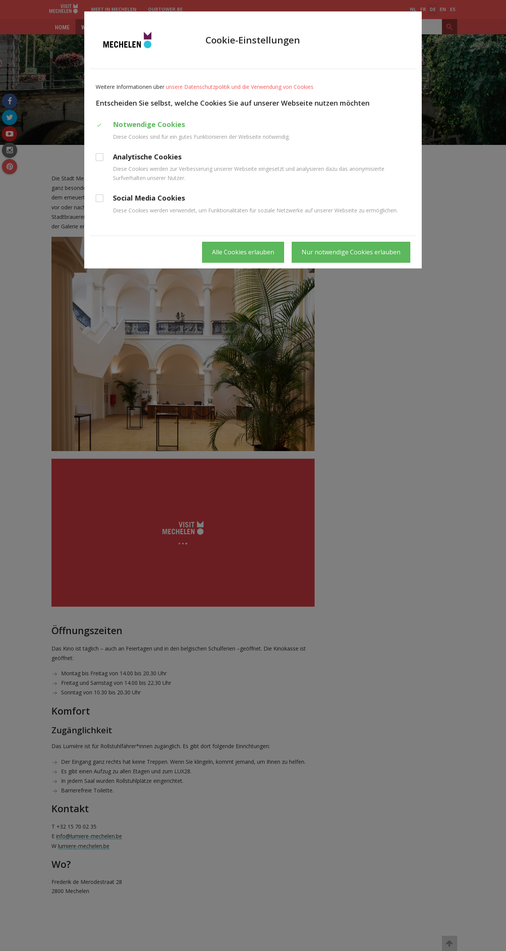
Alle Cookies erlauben (243, 252)
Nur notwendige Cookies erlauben (351, 252)
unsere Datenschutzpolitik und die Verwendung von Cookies (239, 86)
